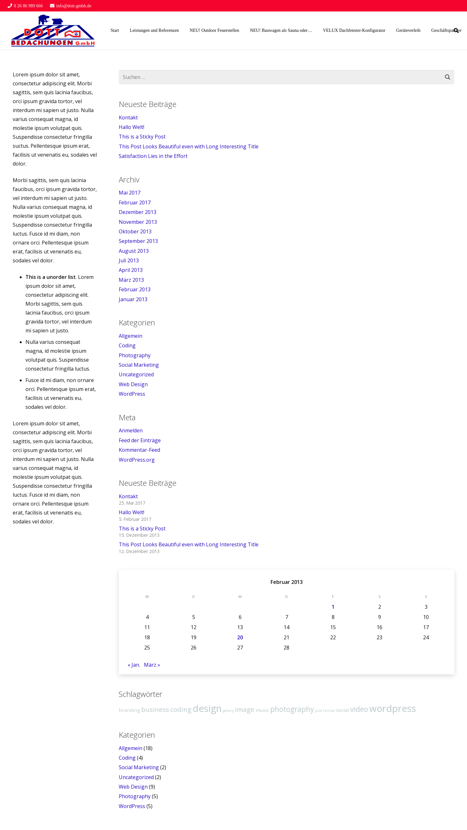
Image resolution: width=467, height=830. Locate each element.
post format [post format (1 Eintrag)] (325, 710)
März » (152, 664)
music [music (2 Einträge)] (262, 710)
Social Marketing (139, 364)
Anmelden (131, 430)
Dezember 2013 (137, 212)
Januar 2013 (133, 299)
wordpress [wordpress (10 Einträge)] (392, 708)
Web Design (133, 384)
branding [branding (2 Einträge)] (129, 710)
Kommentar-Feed (139, 449)
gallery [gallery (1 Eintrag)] (228, 710)
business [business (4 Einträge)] (155, 709)
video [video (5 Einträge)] (359, 709)
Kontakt (128, 117)
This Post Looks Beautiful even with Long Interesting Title (188, 146)
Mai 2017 (129, 192)
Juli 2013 (129, 260)
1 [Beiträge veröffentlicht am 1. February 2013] (333, 606)
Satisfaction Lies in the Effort (153, 156)
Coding (127, 345)
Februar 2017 (135, 202)
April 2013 (131, 269)
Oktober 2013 (135, 231)
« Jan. (134, 664)
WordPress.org (137, 459)
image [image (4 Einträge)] (244, 709)
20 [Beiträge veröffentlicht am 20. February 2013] (240, 637)
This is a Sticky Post (142, 136)
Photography (135, 355)
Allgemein (130, 335)
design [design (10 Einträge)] (207, 708)
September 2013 (138, 241)
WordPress (132, 393)
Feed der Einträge (140, 440)
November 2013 (138, 221)
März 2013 (131, 279)
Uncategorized (136, 374)
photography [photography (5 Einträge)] (292, 709)
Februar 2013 (135, 289)
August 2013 (134, 250)
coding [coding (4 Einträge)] (180, 709)
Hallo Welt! (131, 127)
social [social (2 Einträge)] (342, 710)
